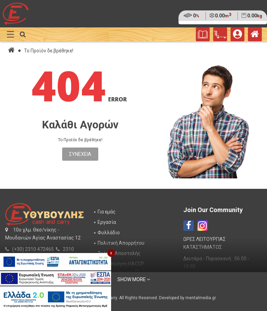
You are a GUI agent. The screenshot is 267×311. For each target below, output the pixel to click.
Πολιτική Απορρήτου (121, 243)
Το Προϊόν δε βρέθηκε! (48, 50)
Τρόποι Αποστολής (119, 253)
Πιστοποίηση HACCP (121, 264)
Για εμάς (107, 212)
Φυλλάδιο (109, 232)
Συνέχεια (80, 154)
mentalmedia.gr (200, 297)
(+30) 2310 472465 (33, 249)
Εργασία (107, 222)
